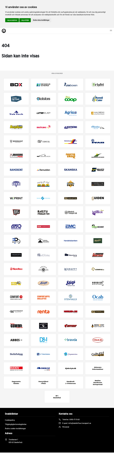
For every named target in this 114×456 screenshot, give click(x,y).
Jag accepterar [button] (12, 20)
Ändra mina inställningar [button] (41, 20)
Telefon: (69, 419)
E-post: (75, 423)
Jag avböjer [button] (25, 20)
